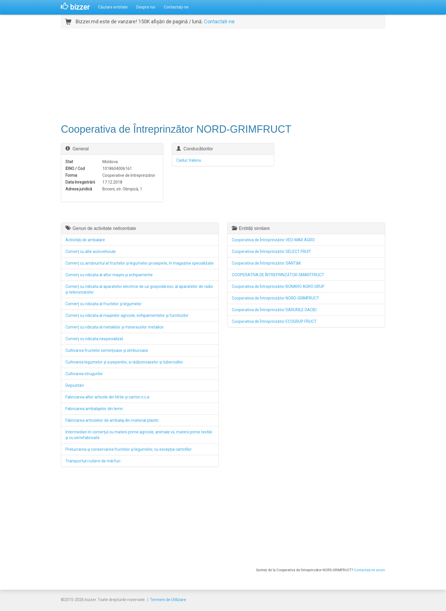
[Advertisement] (223, 75)
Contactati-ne (219, 21)
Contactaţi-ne (176, 7)
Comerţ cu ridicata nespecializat (94, 338)
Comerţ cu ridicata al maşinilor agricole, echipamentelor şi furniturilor (127, 315)
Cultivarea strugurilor (84, 373)
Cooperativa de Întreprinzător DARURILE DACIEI (274, 309)
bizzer (75, 7)
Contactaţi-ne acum (369, 570)
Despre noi (145, 7)
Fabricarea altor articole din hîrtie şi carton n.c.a (107, 397)
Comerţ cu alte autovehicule (90, 251)
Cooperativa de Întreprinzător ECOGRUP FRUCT (274, 321)
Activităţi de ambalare (85, 240)
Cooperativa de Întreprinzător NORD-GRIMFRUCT (275, 298)
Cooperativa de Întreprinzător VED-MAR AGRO (273, 240)
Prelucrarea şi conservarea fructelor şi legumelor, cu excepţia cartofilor (128, 449)
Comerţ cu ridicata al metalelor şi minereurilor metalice (114, 327)
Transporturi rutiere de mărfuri (92, 461)
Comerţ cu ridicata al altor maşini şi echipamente (109, 275)
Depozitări (74, 385)
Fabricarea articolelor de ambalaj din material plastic (112, 420)
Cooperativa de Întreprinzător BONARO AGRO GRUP (278, 286)
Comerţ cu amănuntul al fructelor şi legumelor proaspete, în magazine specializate (139, 263)
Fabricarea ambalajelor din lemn (94, 408)
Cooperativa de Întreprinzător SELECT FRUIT (271, 251)
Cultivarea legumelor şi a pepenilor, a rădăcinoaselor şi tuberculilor (124, 362)
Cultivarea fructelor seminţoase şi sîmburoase (106, 350)
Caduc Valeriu (188, 160)
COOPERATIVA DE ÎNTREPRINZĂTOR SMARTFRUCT (278, 275)
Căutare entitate (113, 7)
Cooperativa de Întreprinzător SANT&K (266, 263)
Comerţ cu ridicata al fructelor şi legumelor (103, 304)
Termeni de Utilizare (168, 599)
